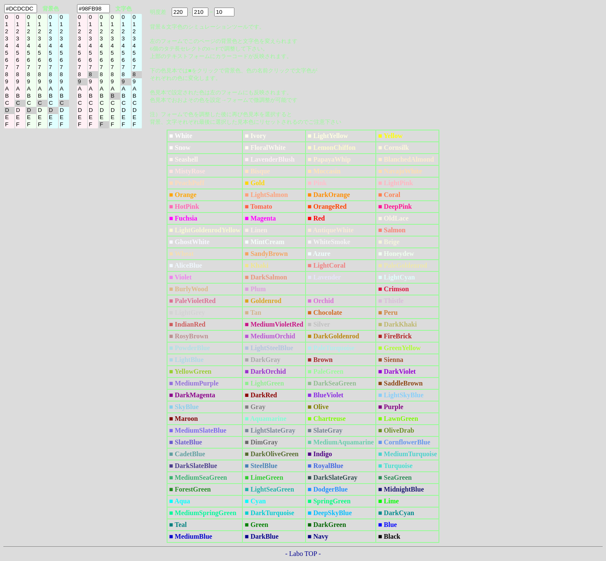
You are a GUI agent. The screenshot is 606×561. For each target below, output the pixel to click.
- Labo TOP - (303, 553)
